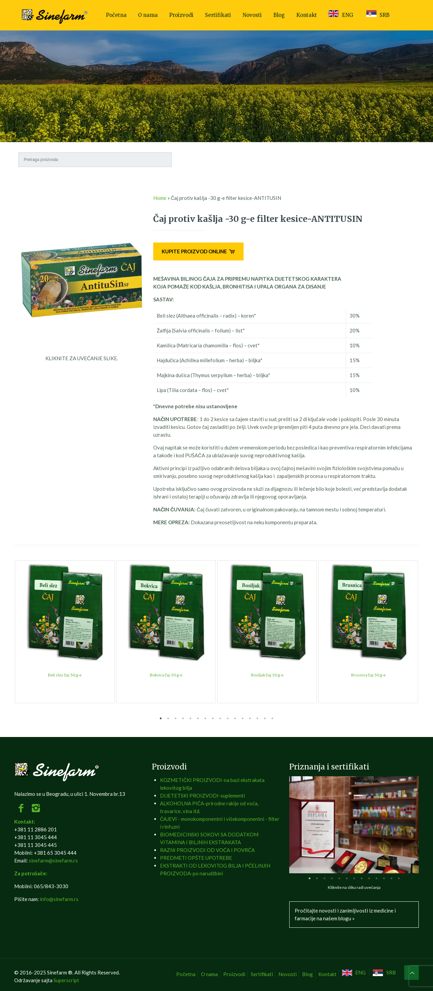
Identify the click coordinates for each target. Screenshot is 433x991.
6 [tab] (198, 718)
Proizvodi (234, 974)
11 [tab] (235, 718)
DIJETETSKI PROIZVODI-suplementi (202, 795)
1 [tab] (160, 718)
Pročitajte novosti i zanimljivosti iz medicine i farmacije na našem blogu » (345, 914)
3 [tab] (175, 718)
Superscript (66, 980)
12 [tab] (242, 718)
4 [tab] (183, 718)
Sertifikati (262, 974)
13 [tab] (250, 718)
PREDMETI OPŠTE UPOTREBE (196, 858)
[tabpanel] (65, 631)
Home (159, 198)
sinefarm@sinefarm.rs (53, 860)
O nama (209, 974)
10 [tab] (227, 718)
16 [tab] (272, 718)
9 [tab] (220, 718)
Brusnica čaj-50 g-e (368, 674)
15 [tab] (264, 718)
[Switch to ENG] (355, 972)
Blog (307, 974)
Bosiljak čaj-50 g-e (267, 674)
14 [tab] (257, 718)
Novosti (287, 974)
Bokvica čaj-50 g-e (166, 674)
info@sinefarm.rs (59, 899)
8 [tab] (212, 718)
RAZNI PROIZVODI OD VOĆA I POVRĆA (207, 850)
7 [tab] (205, 718)
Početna (186, 974)
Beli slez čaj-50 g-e (65, 674)
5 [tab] (190, 718)
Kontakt (327, 974)
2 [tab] (168, 718)
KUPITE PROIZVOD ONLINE (198, 251)
